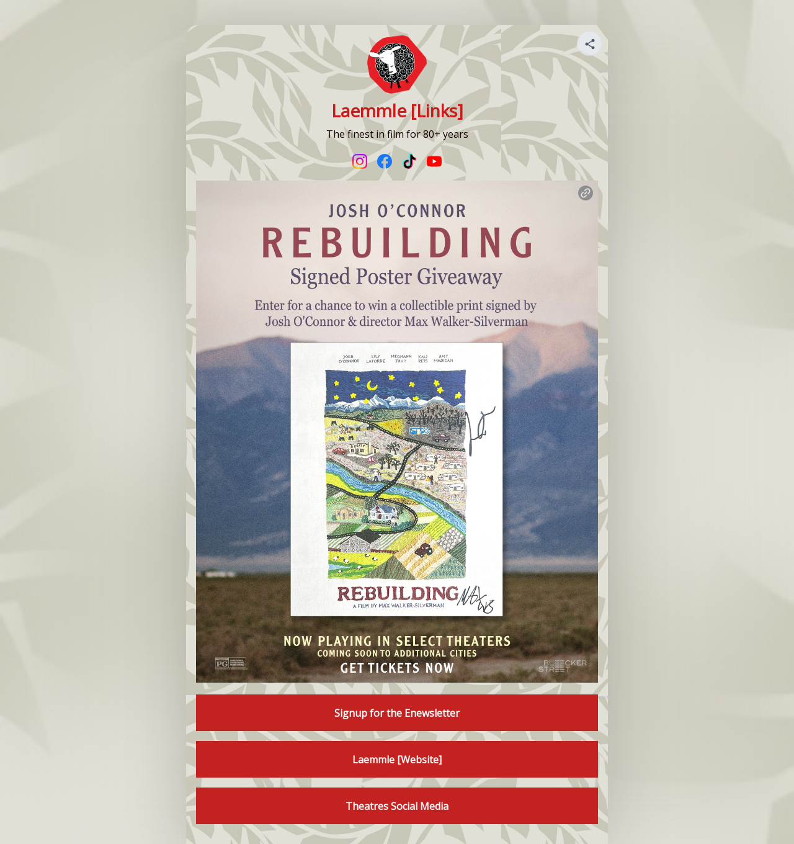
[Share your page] (589, 43)
